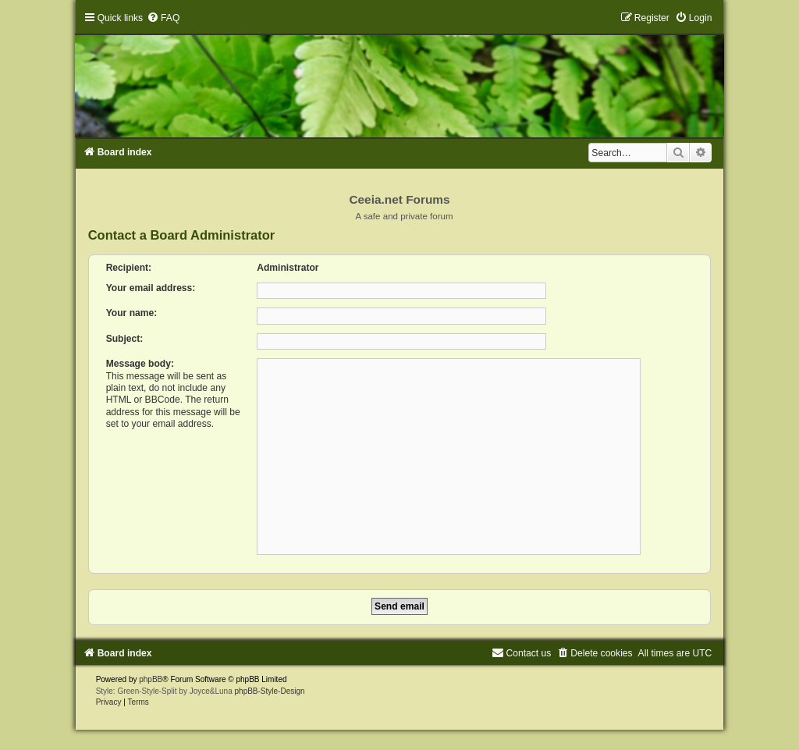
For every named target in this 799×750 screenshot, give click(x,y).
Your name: (132, 312)
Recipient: (128, 267)
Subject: (125, 338)
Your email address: (151, 288)
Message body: (140, 363)
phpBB (150, 679)
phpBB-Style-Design (270, 691)
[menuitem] (163, 17)
